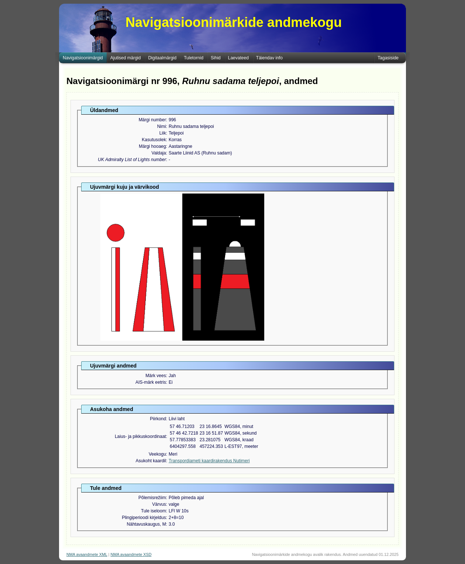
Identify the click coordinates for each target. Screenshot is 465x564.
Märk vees (155, 375)
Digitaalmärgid (162, 57)
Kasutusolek (154, 139)
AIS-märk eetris (150, 382)
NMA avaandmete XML (86, 554)
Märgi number (152, 119)
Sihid (216, 57)
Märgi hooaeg (152, 146)
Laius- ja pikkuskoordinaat (140, 436)
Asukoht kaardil (151, 460)
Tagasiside (388, 57)
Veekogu (157, 454)
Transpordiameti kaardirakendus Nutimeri (209, 460)
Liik (162, 133)
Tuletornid (193, 57)
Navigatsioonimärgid (83, 57)
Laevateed (238, 57)
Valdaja (159, 153)
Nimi (161, 126)
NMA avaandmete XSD (130, 554)
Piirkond (158, 418)
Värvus (159, 504)
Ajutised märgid (125, 57)
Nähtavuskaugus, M (146, 524)
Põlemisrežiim (152, 497)
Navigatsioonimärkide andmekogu (233, 22)
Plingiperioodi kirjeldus (144, 517)
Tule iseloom (153, 510)
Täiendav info (269, 57)
